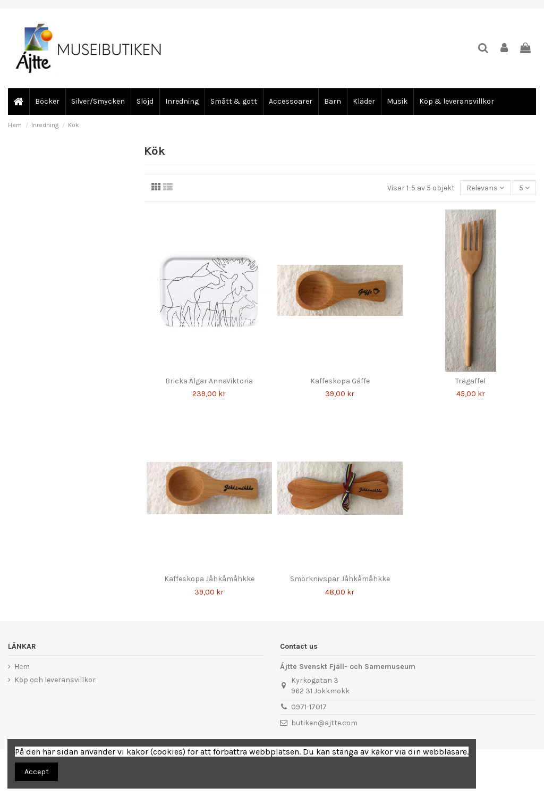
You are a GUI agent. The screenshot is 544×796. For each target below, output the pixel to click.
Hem (22, 666)
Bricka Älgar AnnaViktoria (209, 381)
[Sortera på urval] (485, 188)
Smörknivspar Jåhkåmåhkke (340, 578)
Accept (36, 771)
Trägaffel (470, 381)
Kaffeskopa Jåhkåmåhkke (209, 578)
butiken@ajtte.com (324, 722)
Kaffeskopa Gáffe (340, 381)
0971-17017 (309, 706)
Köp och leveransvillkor (55, 679)
